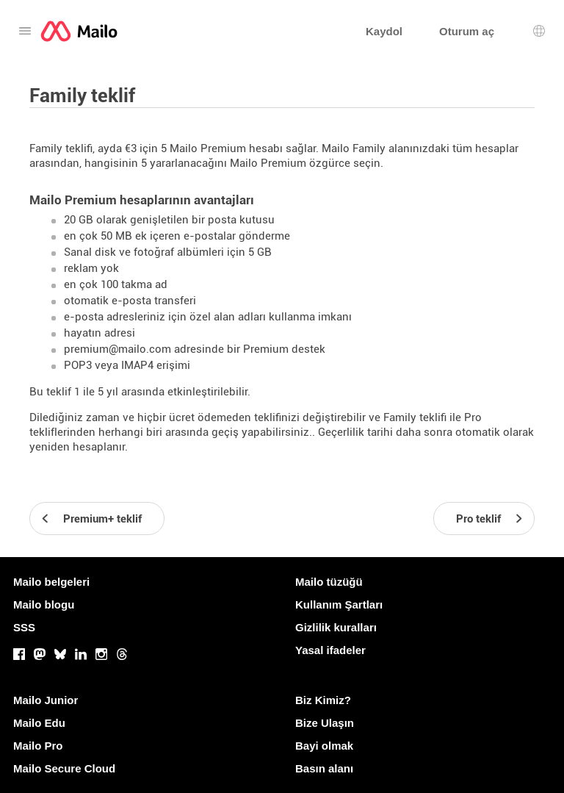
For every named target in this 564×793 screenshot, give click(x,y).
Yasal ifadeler (330, 650)
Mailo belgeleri (51, 581)
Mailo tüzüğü (329, 581)
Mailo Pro (38, 745)
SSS (24, 627)
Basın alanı (324, 768)
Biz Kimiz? (323, 700)
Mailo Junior (45, 700)
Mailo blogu (43, 604)
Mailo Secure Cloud (64, 768)
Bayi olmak (324, 745)
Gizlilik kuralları (336, 627)
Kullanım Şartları (339, 604)
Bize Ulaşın (324, 723)
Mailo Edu (39, 723)
